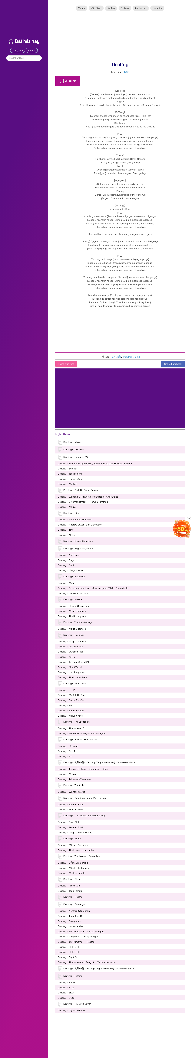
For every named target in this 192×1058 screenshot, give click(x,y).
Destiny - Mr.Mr (67, 583)
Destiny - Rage (66, 560)
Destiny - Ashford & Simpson (74, 910)
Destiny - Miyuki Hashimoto (73, 867)
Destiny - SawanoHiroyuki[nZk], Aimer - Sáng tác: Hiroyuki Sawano (95, 463)
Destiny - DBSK (66, 997)
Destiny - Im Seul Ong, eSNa (74, 661)
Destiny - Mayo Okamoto (72, 610)
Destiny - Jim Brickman (71, 710)
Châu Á (125, 8)
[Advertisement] (120, 38)
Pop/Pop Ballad (131, 356)
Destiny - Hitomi (70, 976)
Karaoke (157, 8)
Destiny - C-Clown (71, 449)
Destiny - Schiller (67, 468)
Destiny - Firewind (68, 746)
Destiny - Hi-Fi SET (68, 946)
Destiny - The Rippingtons (72, 616)
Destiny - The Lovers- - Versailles (76, 850)
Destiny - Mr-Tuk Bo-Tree (72, 695)
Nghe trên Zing (66, 363)
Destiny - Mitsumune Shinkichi (75, 519)
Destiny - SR (65, 705)
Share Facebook (173, 363)
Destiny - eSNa (66, 656)
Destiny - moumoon (71, 576)
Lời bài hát (140, 8)
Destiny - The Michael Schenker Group (81, 815)
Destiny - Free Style (69, 885)
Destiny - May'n (67, 773)
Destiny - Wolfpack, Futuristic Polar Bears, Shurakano (88, 496)
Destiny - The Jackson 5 (74, 722)
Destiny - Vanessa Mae (70, 646)
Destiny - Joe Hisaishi (70, 473)
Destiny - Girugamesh (70, 921)
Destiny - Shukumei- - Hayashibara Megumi (82, 733)
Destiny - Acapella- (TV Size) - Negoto (78, 936)
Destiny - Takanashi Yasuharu (74, 779)
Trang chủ (18, 50)
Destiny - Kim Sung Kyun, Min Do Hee (82, 798)
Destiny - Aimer (69, 838)
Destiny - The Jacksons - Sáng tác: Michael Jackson (86, 962)
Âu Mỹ (111, 8)
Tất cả (81, 8)
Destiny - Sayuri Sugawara (75, 541)
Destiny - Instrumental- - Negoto (76, 941)
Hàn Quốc (115, 356)
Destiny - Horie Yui (71, 635)
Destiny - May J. (67, 506)
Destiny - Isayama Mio (73, 457)
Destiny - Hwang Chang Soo (73, 605)
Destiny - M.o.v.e (70, 442)
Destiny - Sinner (69, 879)
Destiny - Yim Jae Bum (70, 809)
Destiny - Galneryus (72, 904)
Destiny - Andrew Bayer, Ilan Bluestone (80, 524)
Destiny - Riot (65, 756)
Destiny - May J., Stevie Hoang (75, 832)
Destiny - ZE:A (66, 992)
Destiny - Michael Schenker (73, 845)
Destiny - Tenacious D (70, 916)
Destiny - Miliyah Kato (70, 570)
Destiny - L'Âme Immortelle (73, 862)
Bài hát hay (24, 41)
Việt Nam (96, 8)
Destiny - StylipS (67, 957)
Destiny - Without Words (71, 791)
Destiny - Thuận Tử (71, 785)
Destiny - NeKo (66, 534)
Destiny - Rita (68, 513)
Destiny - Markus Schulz (71, 873)
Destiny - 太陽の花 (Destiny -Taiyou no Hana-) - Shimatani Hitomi (96, 968)
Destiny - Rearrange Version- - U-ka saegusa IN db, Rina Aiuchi (93, 588)
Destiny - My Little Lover (74, 1004)
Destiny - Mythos (67, 483)
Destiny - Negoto (70, 897)
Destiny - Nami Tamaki (70, 667)
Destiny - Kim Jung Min (71, 672)
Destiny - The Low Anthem (72, 677)
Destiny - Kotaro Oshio (70, 478)
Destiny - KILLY (67, 689)
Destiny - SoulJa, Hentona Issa (78, 739)
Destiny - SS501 (66, 982)
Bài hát (32, 50)
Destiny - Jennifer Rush (70, 804)
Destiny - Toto (66, 529)
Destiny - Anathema (72, 683)
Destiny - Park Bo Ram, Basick (78, 490)
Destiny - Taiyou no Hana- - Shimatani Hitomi (83, 768)
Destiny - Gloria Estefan (71, 700)
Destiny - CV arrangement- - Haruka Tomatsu (83, 501)
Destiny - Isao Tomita (70, 890)
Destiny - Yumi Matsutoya (75, 622)
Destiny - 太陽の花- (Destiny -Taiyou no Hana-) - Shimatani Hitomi (97, 762)
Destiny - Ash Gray (68, 554)
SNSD (126, 72)
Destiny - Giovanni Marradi (73, 593)
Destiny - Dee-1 (66, 751)
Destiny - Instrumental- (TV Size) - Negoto (81, 931)
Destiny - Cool (66, 565)
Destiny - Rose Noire (69, 822)
